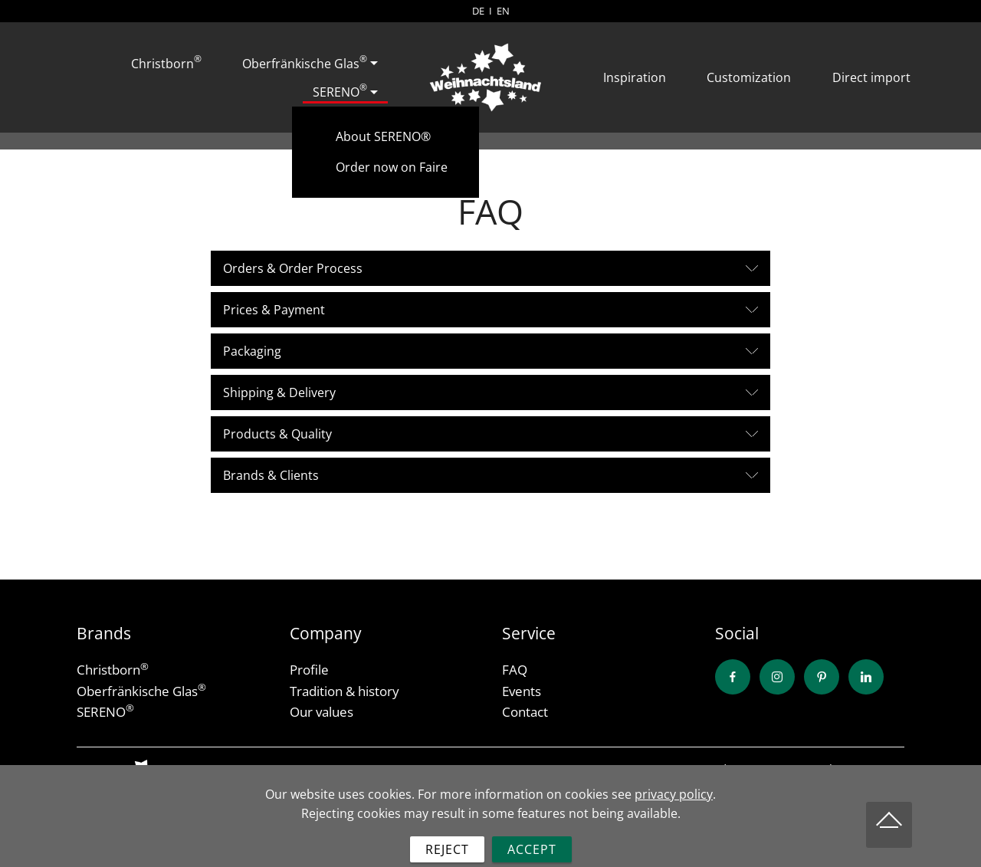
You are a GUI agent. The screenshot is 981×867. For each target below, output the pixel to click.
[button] (490, 268)
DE (478, 11)
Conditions (727, 768)
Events (521, 691)
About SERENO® (383, 136)
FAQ (514, 669)
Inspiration (634, 77)
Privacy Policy (811, 768)
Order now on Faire (392, 167)
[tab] (490, 269)
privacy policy (674, 817)
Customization (749, 77)
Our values (321, 712)
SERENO (340, 90)
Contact (525, 712)
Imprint (884, 768)
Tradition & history (344, 691)
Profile (309, 669)
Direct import (871, 77)
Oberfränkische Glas (304, 62)
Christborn (166, 62)
